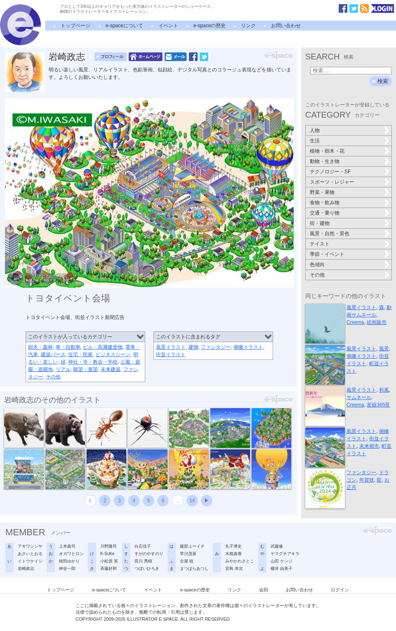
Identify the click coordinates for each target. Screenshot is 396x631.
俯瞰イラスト (248, 347)
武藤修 (277, 546)
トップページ (75, 25)
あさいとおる (30, 553)
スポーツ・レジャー (332, 182)
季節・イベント (327, 254)
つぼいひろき (146, 568)
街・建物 (320, 223)
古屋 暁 (186, 561)
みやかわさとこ (239, 561)
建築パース (53, 354)
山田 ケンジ (281, 561)
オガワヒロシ (71, 553)
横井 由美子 (281, 568)
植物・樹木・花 (327, 151)
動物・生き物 (324, 161)
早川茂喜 (188, 553)
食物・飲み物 (324, 203)
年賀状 (366, 480)
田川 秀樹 (143, 561)
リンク (248, 25)
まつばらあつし (194, 568)
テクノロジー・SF (330, 172)
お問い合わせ (286, 25)
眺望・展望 (85, 369)
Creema (355, 322)
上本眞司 (67, 546)
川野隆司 (108, 546)
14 (192, 500)
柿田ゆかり (69, 561)
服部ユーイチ (192, 546)
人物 (315, 130)
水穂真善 (233, 553)
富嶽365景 (378, 405)
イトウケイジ (30, 561)
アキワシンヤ (30, 546)
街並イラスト (171, 354)
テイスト (320, 244)
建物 (193, 347)
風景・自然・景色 (329, 233)
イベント (168, 25)
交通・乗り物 (324, 213)
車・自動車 (68, 347)
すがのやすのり (148, 553)
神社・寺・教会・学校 (93, 362)
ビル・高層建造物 (103, 347)
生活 (315, 141)
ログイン (340, 589)
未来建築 (110, 369)
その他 (53, 377)
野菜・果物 (322, 192)
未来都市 (369, 446)
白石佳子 (142, 546)
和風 (384, 390)
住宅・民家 (80, 354)
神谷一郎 (67, 568)
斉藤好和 (108, 568)
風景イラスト (171, 347)
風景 (384, 349)
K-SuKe (107, 553)
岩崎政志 (67, 57)
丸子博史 (233, 546)
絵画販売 (377, 322)
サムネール (358, 397)
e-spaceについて (124, 25)
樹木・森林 (40, 347)
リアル (63, 369)
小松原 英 (109, 561)
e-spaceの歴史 (209, 25)
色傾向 (317, 264)
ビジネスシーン (113, 354)
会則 (263, 589)
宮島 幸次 (234, 568)
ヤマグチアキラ (285, 553)
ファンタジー (216, 347)
